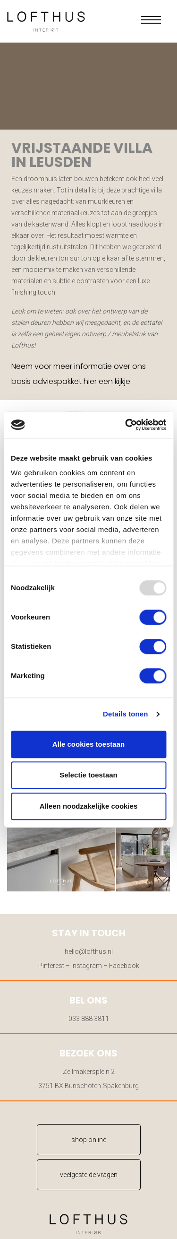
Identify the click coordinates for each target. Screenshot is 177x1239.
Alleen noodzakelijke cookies (89, 806)
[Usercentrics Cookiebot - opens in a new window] (126, 425)
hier (90, 381)
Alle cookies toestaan (88, 744)
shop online (88, 1139)
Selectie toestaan (88, 775)
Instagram (86, 965)
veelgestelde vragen (89, 1174)
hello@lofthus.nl (89, 951)
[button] (151, 20)
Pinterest (51, 965)
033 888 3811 (88, 1018)
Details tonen (125, 714)
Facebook (124, 965)
